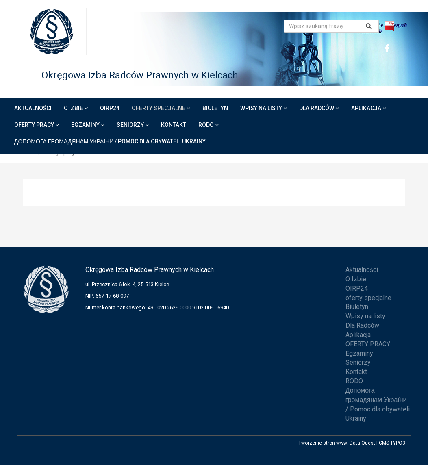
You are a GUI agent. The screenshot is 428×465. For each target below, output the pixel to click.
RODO (208, 125)
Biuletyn (215, 108)
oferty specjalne (161, 108)
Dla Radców (319, 108)
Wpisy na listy (263, 108)
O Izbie (76, 108)
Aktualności (33, 108)
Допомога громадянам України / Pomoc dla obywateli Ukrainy (110, 141)
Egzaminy (87, 125)
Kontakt (173, 125)
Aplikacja (368, 108)
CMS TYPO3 (392, 443)
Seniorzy (133, 125)
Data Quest (362, 443)
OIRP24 (109, 108)
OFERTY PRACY (36, 125)
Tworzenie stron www (322, 443)
